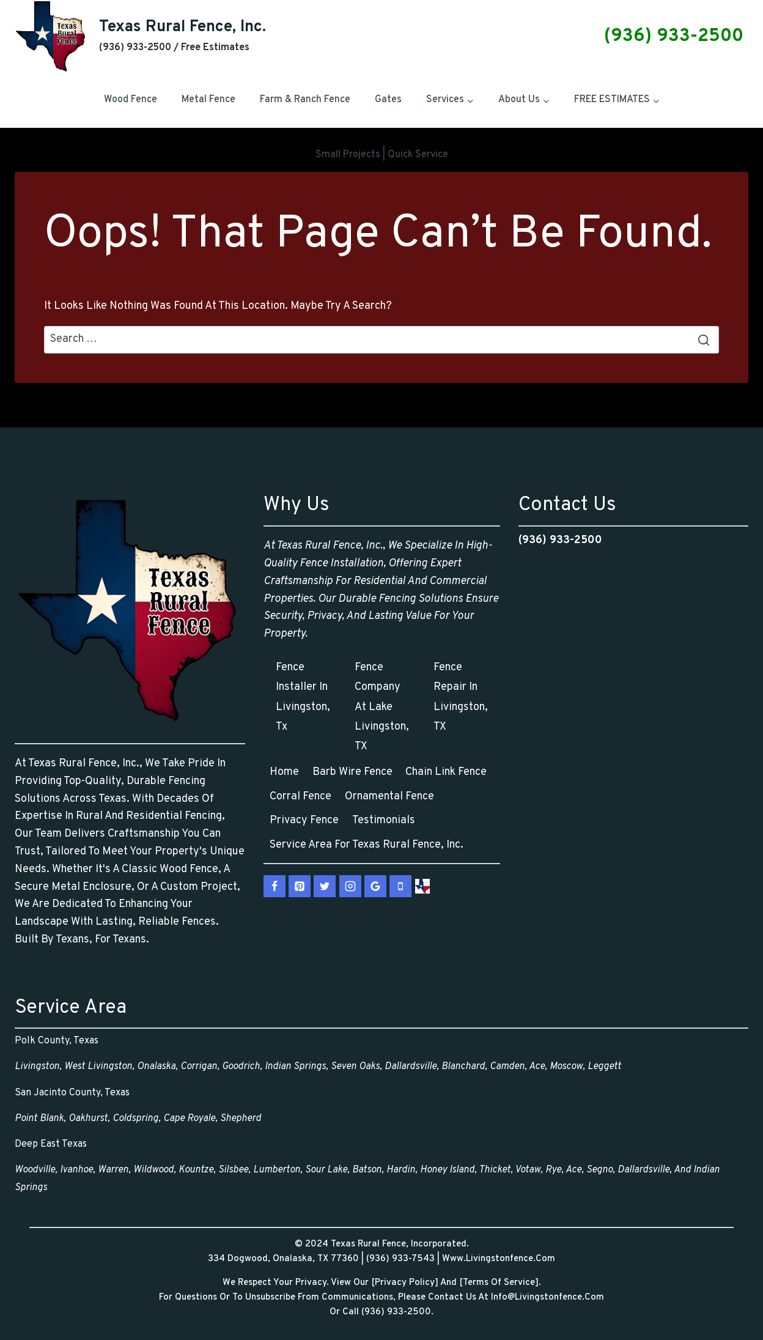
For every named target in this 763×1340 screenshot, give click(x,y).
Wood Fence (130, 100)
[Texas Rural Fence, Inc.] (140, 36)
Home (284, 772)
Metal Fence (208, 100)
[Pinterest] (300, 886)
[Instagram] (350, 886)
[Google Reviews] (375, 886)
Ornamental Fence (389, 797)
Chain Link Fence (446, 772)
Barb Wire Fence (352, 772)
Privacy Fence (304, 820)
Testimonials (383, 820)
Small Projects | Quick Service (381, 155)
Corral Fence (300, 797)
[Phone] (400, 886)
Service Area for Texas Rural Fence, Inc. (366, 845)
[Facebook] (275, 886)
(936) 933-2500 (676, 36)
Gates (388, 100)
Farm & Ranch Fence (305, 100)
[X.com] (325, 886)
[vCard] (422, 886)
